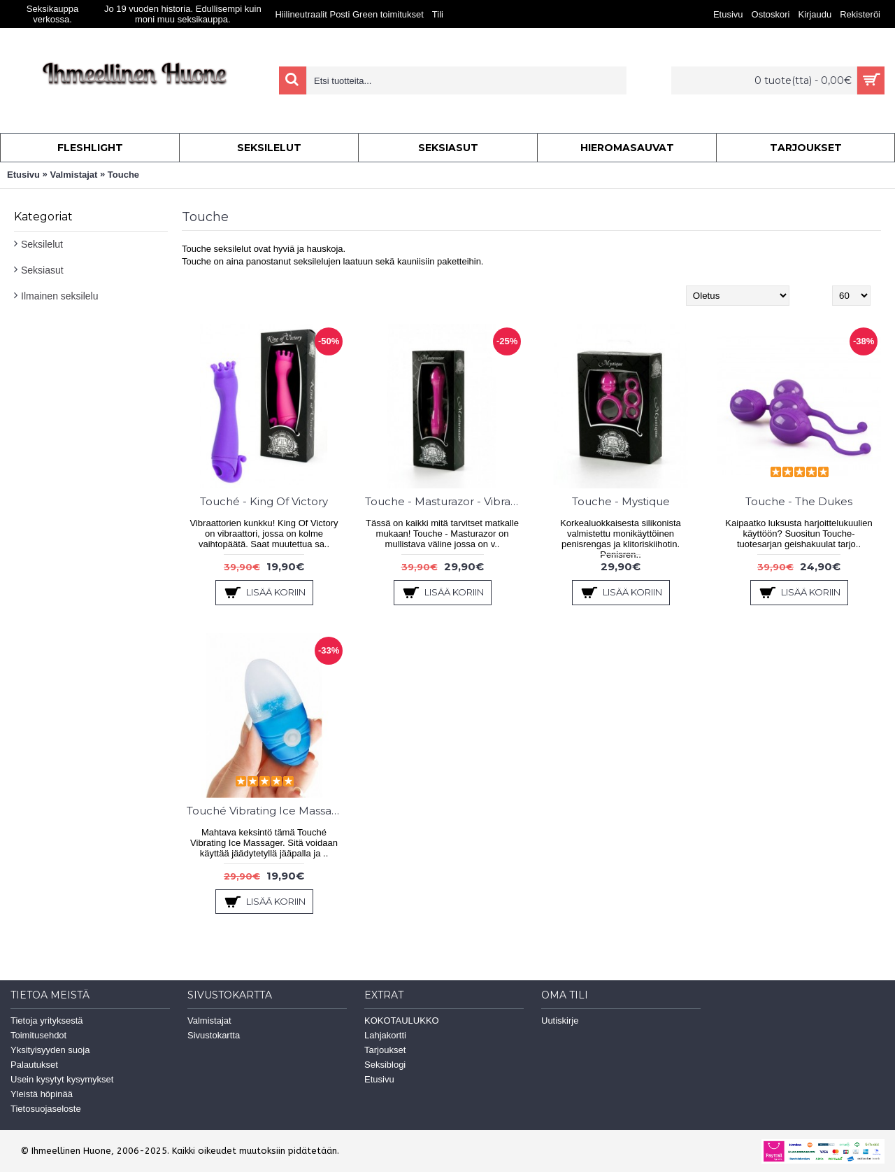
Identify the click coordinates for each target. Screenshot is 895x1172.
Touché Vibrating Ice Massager (266, 810)
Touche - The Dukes (798, 501)
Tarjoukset (385, 1050)
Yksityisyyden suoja (50, 1050)
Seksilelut (42, 244)
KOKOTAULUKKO (401, 1020)
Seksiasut (42, 270)
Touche (123, 174)
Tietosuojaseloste (45, 1108)
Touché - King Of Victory (264, 501)
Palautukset (34, 1064)
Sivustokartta (213, 1035)
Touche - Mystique (621, 501)
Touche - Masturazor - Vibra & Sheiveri (444, 501)
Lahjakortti (385, 1035)
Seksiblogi (385, 1064)
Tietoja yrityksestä (46, 1020)
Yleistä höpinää (41, 1094)
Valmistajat (73, 174)
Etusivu (23, 174)
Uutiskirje (559, 1020)
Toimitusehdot (38, 1035)
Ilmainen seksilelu (60, 296)
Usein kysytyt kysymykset (61, 1079)
